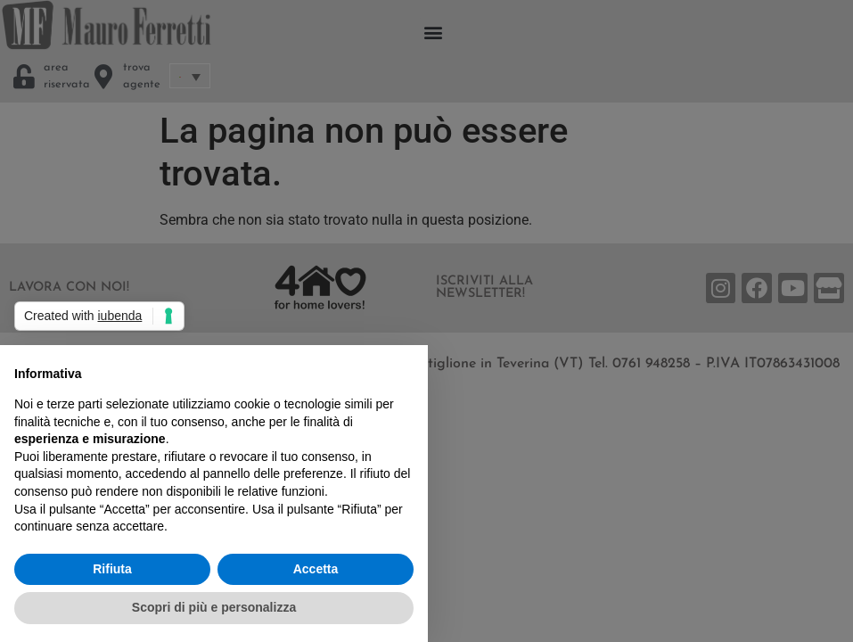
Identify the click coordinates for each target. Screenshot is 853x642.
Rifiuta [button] (112, 569)
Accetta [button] (316, 569)
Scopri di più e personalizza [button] (214, 607)
